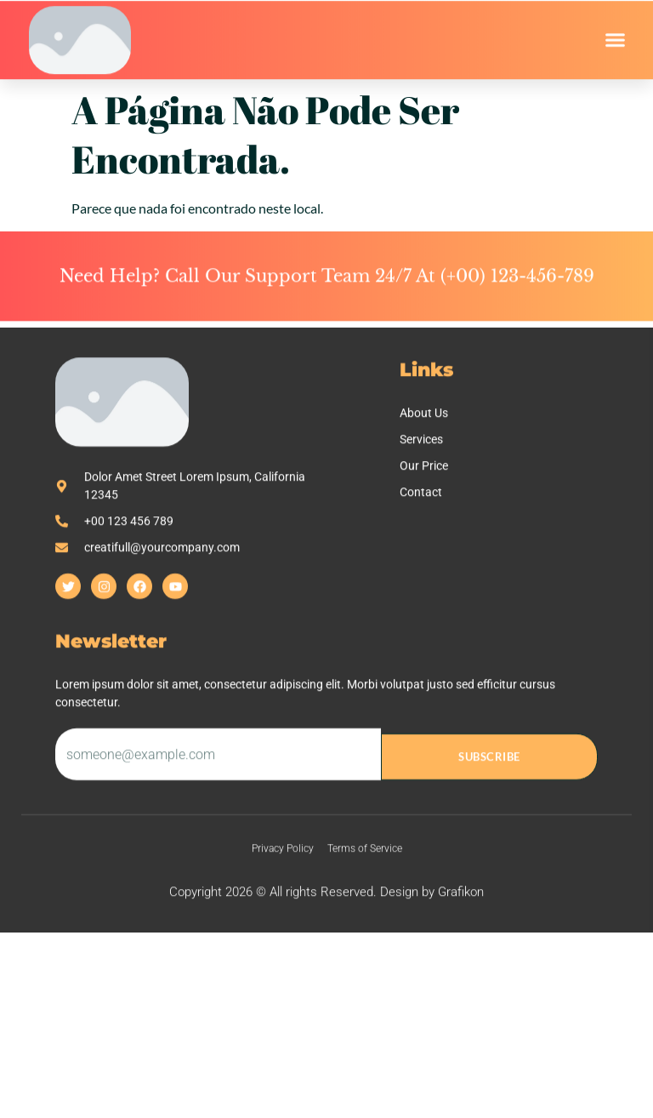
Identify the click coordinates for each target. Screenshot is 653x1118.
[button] (615, 44)
